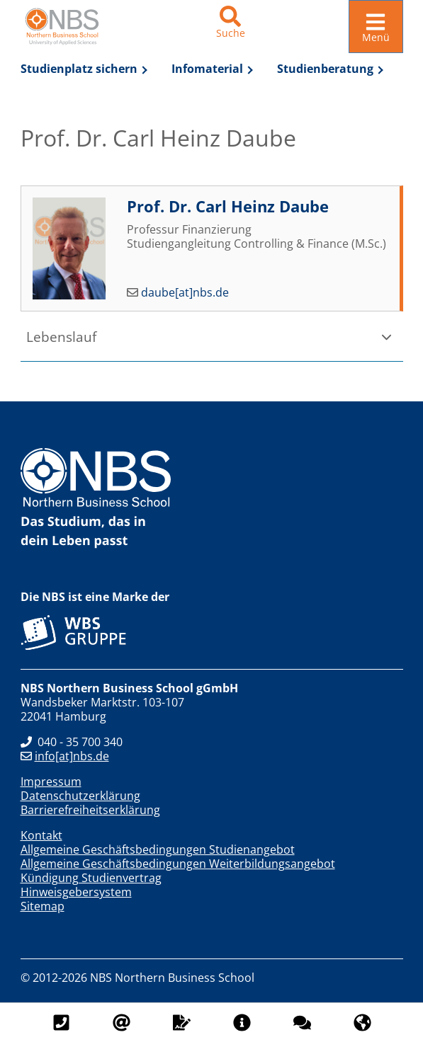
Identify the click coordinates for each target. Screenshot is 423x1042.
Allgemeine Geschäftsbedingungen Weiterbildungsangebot (178, 863)
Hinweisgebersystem (76, 891)
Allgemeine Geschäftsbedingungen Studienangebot (158, 849)
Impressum (51, 781)
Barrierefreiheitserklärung (90, 809)
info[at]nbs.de (65, 755)
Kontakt (41, 834)
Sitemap (42, 905)
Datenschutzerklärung (80, 795)
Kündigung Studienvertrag (91, 877)
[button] (212, 336)
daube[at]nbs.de (185, 291)
